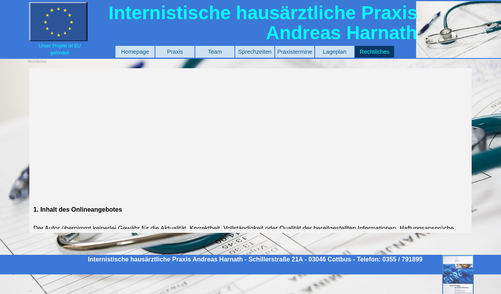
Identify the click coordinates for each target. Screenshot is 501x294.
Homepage (135, 52)
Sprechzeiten (255, 52)
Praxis (175, 52)
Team (215, 52)
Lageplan (334, 52)
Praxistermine (294, 52)
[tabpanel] (60, 49)
